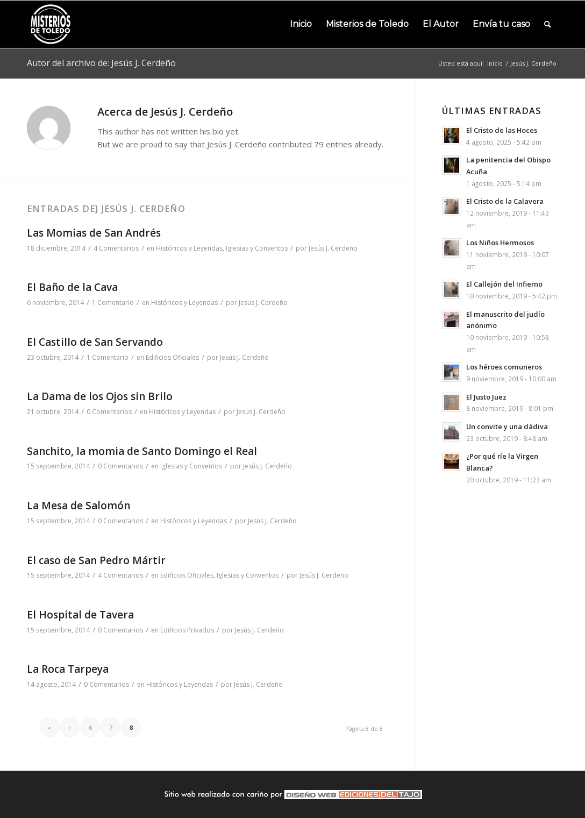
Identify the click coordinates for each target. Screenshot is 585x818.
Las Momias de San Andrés (94, 233)
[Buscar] (547, 24)
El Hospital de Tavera (80, 615)
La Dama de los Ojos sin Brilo (100, 396)
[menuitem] (301, 24)
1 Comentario (113, 302)
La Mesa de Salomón (78, 506)
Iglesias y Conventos (257, 248)
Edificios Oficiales (172, 357)
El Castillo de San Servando (95, 342)
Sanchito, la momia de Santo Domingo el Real (142, 451)
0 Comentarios (109, 411)
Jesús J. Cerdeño (333, 248)
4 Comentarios (116, 248)
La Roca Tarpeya (68, 669)
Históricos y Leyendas (189, 248)
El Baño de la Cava (72, 287)
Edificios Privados (187, 630)
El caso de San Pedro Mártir (96, 560)
